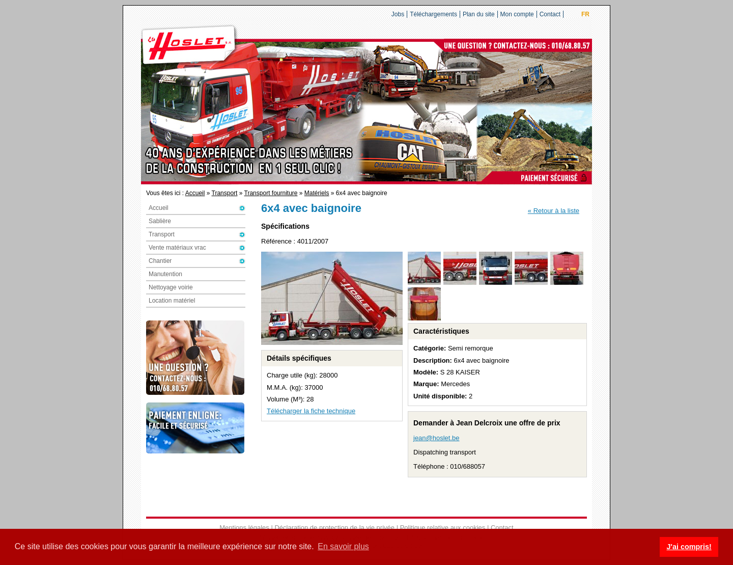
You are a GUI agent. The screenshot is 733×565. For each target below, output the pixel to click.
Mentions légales (244, 527)
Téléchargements (433, 14)
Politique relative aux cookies (443, 527)
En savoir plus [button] (343, 546)
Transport (225, 193)
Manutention (165, 274)
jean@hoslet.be (436, 438)
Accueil (195, 193)
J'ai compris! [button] (688, 547)
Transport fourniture (271, 193)
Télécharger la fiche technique (311, 411)
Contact (550, 14)
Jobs (397, 14)
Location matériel (172, 300)
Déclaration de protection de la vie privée (334, 527)
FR (585, 14)
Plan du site (479, 14)
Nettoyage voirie (171, 287)
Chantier (160, 260)
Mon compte (517, 14)
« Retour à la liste (553, 210)
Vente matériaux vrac (177, 247)
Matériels (316, 193)
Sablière (160, 221)
